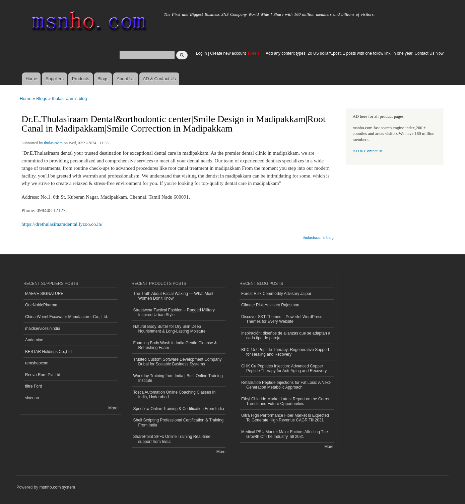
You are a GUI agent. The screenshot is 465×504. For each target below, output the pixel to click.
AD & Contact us (368, 151)
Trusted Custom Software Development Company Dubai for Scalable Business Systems (177, 361)
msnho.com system (57, 487)
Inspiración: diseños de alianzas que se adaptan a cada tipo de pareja (285, 335)
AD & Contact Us (159, 78)
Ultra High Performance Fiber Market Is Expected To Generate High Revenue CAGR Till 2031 (285, 417)
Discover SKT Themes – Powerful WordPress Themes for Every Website (281, 319)
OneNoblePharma (41, 305)
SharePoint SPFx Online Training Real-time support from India (171, 439)
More (112, 408)
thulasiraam (53, 143)
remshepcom (36, 363)
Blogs (103, 78)
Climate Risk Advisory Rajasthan (270, 305)
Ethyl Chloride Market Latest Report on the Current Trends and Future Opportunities (286, 401)
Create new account (228, 53)
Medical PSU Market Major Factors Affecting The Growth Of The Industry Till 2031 (284, 434)
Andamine (34, 340)
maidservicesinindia (42, 328)
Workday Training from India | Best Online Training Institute (178, 378)
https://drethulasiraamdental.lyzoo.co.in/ (62, 224)
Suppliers (55, 78)
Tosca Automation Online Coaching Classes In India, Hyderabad (174, 394)
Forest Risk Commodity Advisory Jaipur (276, 293)
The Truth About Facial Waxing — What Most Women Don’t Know (173, 296)
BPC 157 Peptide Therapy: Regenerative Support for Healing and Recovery (285, 352)
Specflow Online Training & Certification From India (178, 408)
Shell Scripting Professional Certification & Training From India (178, 422)
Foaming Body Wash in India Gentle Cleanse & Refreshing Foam (175, 345)
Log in (201, 53)
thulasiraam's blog (69, 98)
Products (80, 78)
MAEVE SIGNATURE (44, 293)
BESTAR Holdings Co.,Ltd (48, 351)
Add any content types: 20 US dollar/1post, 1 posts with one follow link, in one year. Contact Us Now (355, 53)
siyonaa (32, 398)
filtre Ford (33, 386)
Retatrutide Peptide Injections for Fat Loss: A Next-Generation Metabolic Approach (286, 385)
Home (31, 78)
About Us (125, 78)
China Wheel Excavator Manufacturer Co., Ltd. (66, 316)
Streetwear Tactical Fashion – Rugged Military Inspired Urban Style (174, 312)
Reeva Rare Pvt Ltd (42, 374)
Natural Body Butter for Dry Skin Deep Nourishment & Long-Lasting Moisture (169, 329)
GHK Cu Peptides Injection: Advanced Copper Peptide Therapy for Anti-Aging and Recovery (284, 368)
